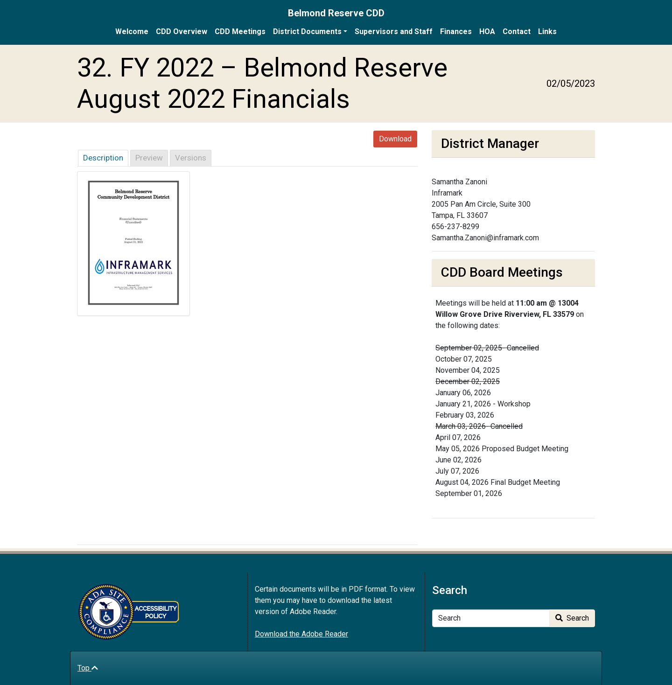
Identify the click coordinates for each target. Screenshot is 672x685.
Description (103, 157)
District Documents (307, 31)
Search (572, 618)
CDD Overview (181, 31)
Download (395, 138)
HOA (487, 31)
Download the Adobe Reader (301, 633)
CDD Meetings (240, 31)
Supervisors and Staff (394, 31)
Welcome (131, 31)
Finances (456, 31)
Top (87, 668)
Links (547, 31)
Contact (517, 31)
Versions (190, 157)
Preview (149, 157)
